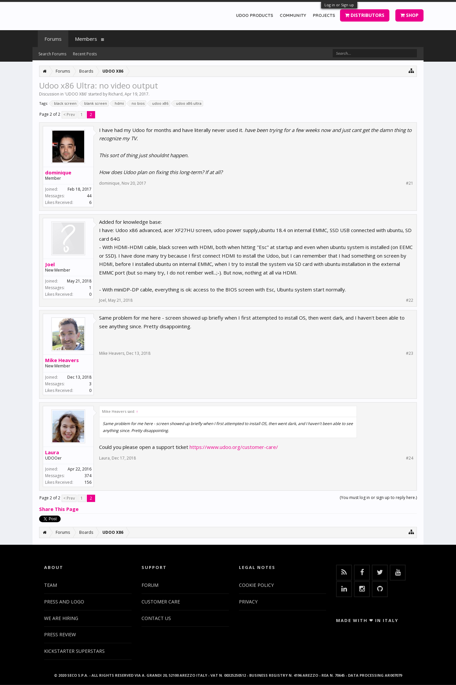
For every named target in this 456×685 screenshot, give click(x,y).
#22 (409, 300)
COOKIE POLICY (256, 585)
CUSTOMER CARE (161, 601)
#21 (409, 183)
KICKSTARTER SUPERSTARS (74, 651)
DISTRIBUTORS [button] (364, 15)
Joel (50, 264)
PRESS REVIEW (60, 634)
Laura (52, 452)
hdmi (118, 103)
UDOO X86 (76, 94)
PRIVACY (248, 601)
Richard (115, 94)
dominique (58, 172)
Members (86, 38)
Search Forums (52, 54)
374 (88, 475)
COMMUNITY (293, 15)
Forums (53, 38)
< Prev (69, 114)
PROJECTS (324, 15)
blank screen (94, 103)
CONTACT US (156, 618)
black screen (64, 103)
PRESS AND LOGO (64, 601)
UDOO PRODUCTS (254, 15)
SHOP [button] (409, 15)
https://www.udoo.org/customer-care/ (234, 447)
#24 (409, 458)
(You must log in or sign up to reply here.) (378, 497)
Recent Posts (85, 54)
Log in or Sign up (339, 4)
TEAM (50, 585)
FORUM (150, 585)
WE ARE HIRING (61, 618)
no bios (137, 103)
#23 (409, 353)
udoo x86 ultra (187, 103)
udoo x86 (159, 103)
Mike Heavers (62, 360)
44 (89, 196)
